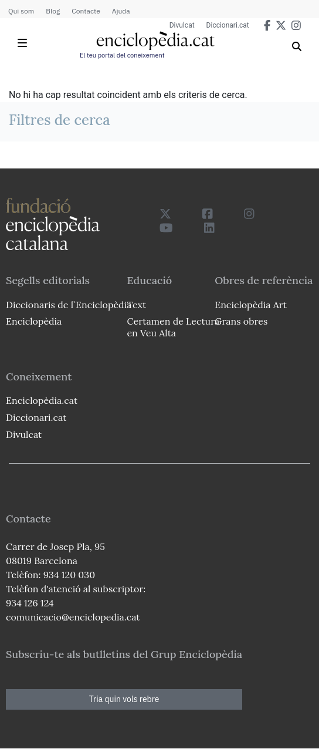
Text (136, 305)
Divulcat (182, 25)
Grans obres (241, 321)
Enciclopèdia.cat (41, 400)
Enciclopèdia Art (251, 305)
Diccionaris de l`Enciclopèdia (68, 305)
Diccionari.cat (227, 25)
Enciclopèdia (34, 321)
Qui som (21, 10)
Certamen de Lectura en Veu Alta (173, 326)
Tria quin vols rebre (124, 699)
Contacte (86, 10)
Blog (53, 10)
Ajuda (121, 10)
